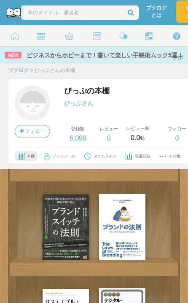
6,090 (78, 138)
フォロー (32, 131)
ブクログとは (156, 11)
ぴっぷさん (79, 103)
